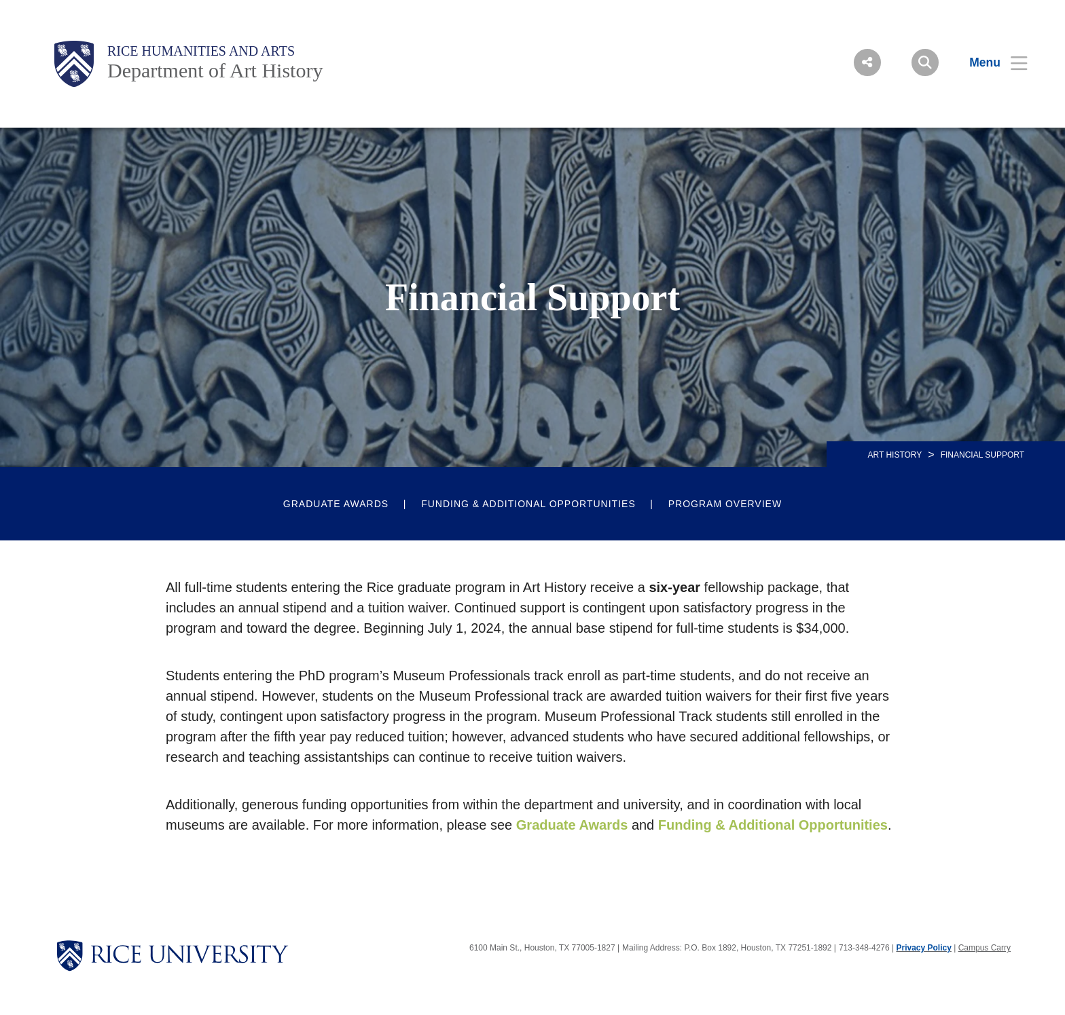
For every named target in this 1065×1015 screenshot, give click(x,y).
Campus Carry (984, 948)
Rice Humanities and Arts (201, 51)
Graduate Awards (336, 503)
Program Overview (725, 503)
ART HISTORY (894, 455)
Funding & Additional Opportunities (528, 503)
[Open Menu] (990, 62)
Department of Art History (215, 70)
